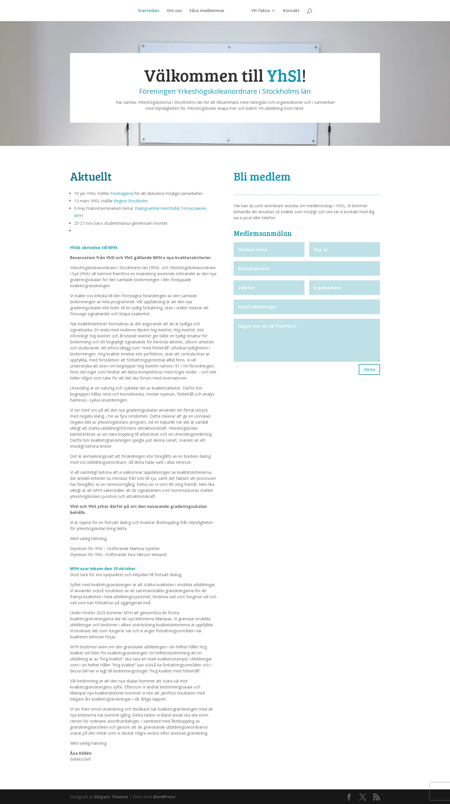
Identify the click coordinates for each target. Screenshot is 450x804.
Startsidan (148, 11)
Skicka (369, 369)
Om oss (174, 11)
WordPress (164, 796)
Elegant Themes (111, 796)
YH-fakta (260, 11)
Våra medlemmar (206, 11)
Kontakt (291, 11)
